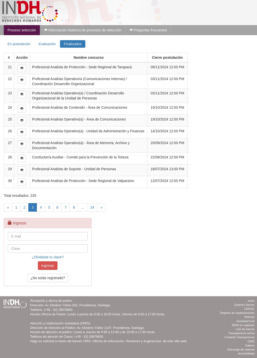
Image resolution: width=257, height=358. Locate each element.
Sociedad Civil (245, 321)
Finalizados (73, 44)
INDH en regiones (243, 325)
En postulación (19, 44)
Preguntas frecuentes (148, 30)
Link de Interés (245, 329)
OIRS (250, 341)
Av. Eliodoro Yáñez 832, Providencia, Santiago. (78, 305)
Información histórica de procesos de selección (82, 30)
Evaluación (47, 44)
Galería (249, 345)
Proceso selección (22, 30)
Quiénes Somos (244, 304)
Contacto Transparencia (239, 337)
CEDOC (249, 308)
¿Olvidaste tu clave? (48, 257)
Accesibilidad (246, 353)
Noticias (249, 316)
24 (92, 207)
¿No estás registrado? (47, 278)
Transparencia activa (241, 333)
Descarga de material (240, 349)
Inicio (251, 300)
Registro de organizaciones (237, 312)
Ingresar (47, 266)
